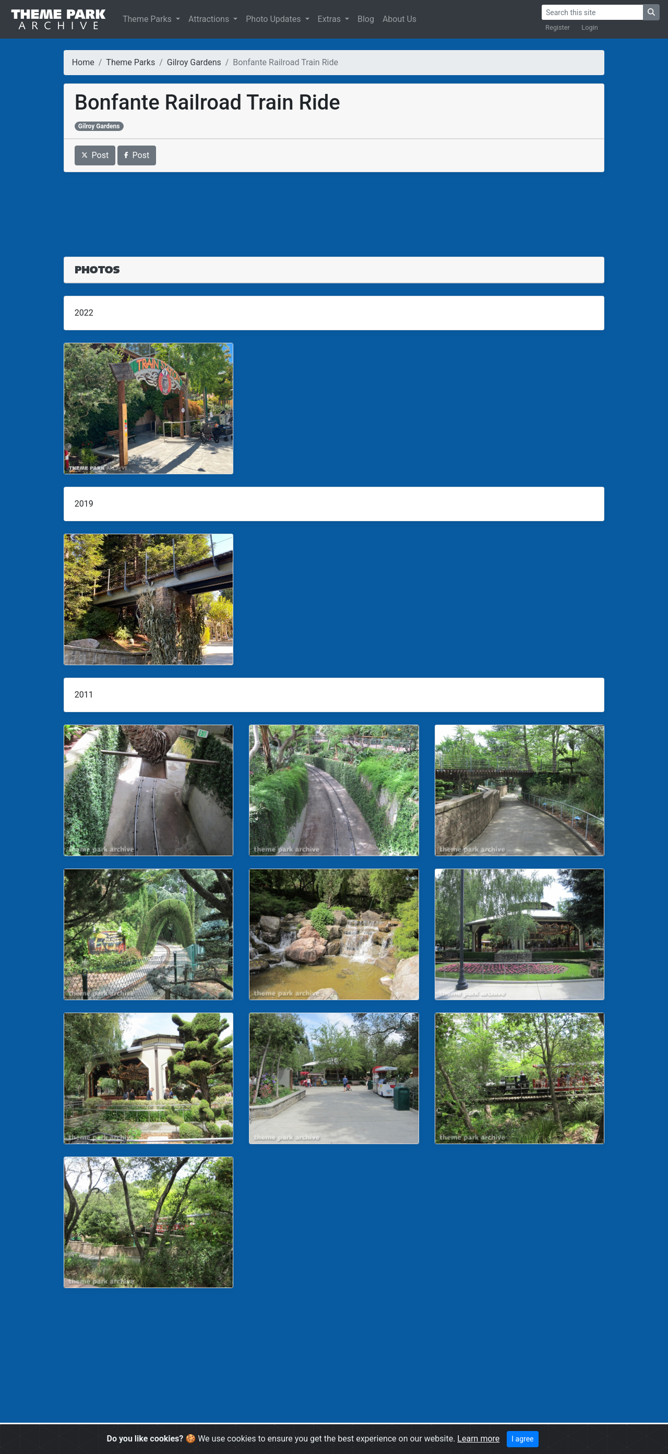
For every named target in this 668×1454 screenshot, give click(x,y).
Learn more (478, 1439)
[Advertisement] (334, 208)
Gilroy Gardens (194, 62)
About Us (399, 19)
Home (83, 62)
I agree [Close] (522, 1439)
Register (557, 27)
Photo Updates (274, 19)
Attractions (209, 19)
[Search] (592, 12)
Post (95, 155)
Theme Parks (148, 19)
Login (589, 27)
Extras (330, 19)
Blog (365, 19)
